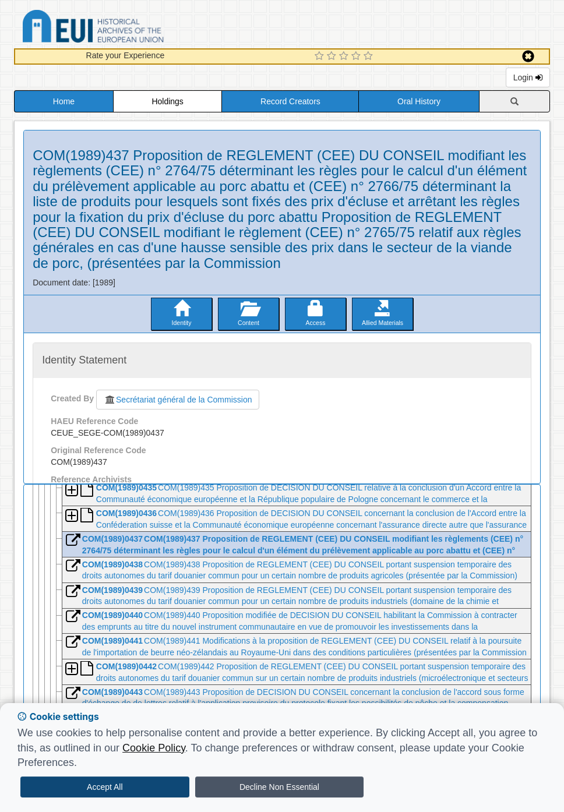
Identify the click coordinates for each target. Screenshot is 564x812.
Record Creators (290, 101)
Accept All (104, 787)
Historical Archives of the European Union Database (126, 28)
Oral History (418, 101)
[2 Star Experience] (333, 56)
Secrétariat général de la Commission (178, 399)
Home (64, 101)
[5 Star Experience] (370, 56)
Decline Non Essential (279, 787)
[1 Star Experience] (321, 56)
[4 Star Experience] (357, 56)
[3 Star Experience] (345, 56)
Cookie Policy (153, 748)
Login (527, 77)
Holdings (167, 101)
